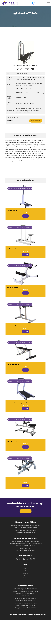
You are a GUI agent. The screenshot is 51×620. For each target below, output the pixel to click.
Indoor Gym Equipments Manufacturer (25, 598)
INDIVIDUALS (25, 596)
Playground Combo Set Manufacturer (25, 603)
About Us (25, 573)
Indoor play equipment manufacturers (25, 589)
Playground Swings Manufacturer (25, 608)
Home (25, 568)
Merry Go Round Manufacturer (25, 605)
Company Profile (25, 511)
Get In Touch (25, 578)
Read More (25, 216)
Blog (25, 575)
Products (25, 571)
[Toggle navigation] (48, 3)
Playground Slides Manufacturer (25, 601)
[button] (8, 52)
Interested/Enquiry (35, 120)
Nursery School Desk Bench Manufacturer (25, 591)
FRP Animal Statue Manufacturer (25, 593)
